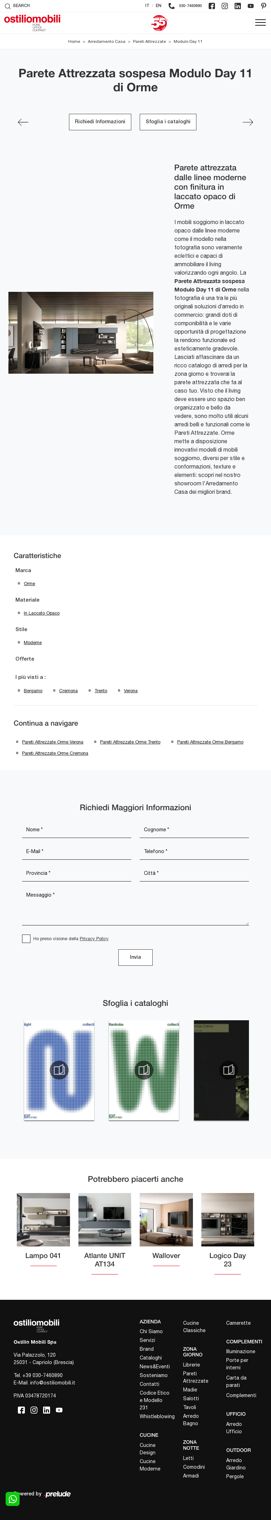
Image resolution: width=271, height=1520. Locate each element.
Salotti (191, 1398)
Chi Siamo (151, 1331)
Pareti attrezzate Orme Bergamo (210, 742)
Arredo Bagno (191, 1419)
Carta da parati (236, 1381)
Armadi (191, 1476)
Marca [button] (23, 570)
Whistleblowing (155, 1416)
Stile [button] (21, 629)
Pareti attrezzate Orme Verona (52, 742)
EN (158, 6)
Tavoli (189, 1407)
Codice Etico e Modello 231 (154, 1400)
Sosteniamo (154, 1375)
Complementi (241, 1395)
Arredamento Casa (106, 41)
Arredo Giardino (236, 1463)
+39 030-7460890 (42, 1375)
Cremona (68, 690)
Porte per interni (237, 1363)
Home (74, 41)
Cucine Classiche (194, 1326)
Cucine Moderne (150, 1465)
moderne (33, 642)
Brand (147, 1349)
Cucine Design (147, 1448)
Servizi (147, 1340)
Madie (190, 1390)
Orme (29, 583)
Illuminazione (240, 1351)
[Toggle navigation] (260, 22)
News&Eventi (155, 1366)
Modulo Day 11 (188, 41)
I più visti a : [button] (30, 677)
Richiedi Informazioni (100, 122)
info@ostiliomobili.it (52, 1382)
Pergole (235, 1476)
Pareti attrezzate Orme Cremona (55, 753)
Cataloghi (151, 1358)
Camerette (238, 1323)
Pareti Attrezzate (149, 41)
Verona (131, 690)
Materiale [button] (27, 600)
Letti (188, 1458)
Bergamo (33, 690)
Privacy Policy (94, 938)
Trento (101, 690)
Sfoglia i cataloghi (168, 122)
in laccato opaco (42, 613)
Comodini (194, 1467)
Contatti (149, 1384)
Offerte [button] (24, 659)
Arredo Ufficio (234, 1427)
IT (147, 6)
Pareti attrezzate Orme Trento (130, 742)
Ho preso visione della (71, 938)
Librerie (191, 1365)
